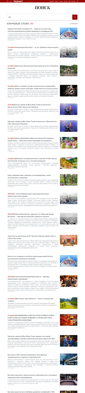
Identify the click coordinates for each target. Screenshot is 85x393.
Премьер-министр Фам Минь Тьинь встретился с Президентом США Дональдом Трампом (29, 105)
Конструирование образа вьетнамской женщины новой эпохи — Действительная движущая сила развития (31, 139)
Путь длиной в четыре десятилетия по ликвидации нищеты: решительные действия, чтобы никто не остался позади (33, 87)
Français (61, 1)
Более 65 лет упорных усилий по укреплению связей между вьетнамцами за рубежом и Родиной (30, 257)
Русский (73, 1)
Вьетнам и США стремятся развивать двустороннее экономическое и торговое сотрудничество (27, 356)
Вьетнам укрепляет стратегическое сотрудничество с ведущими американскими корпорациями (32, 376)
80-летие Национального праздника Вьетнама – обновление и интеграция (29, 195)
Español (65, 1)
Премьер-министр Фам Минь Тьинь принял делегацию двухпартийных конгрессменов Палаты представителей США (31, 337)
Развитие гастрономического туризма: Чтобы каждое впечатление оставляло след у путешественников (32, 159)
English (56, 1)
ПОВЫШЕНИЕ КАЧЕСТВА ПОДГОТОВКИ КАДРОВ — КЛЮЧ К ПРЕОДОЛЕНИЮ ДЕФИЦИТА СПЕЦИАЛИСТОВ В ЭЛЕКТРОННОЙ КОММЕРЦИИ (32, 317)
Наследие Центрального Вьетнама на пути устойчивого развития (33, 67)
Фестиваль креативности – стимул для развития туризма (30, 299)
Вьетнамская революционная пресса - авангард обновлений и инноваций (28, 277)
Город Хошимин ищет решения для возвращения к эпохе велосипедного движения (29, 176)
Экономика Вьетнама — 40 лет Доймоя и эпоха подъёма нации (33, 48)
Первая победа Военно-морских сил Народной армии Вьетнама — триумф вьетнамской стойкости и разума (31, 215)
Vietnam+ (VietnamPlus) (18, 1)
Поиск (42, 7)
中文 (69, 1)
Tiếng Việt (51, 1)
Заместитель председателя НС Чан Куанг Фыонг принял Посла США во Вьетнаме (32, 237)
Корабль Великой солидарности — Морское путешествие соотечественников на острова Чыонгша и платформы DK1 (30, 30)
